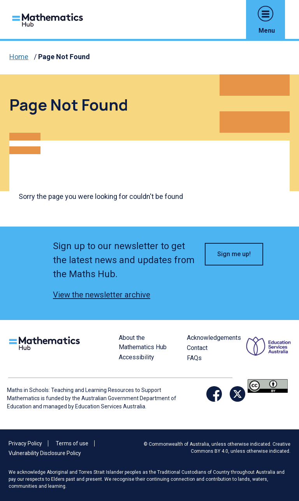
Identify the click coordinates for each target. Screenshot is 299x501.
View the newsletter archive (101, 294)
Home (18, 57)
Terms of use (72, 443)
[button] (265, 13)
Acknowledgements (214, 337)
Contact (197, 348)
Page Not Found (64, 57)
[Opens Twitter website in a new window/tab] (237, 394)
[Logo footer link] (46, 342)
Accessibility (136, 357)
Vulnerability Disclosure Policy (45, 453)
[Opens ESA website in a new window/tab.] (269, 355)
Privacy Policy (25, 443)
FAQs (194, 358)
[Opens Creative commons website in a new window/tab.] (268, 385)
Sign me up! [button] (234, 254)
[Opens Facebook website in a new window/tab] (214, 394)
